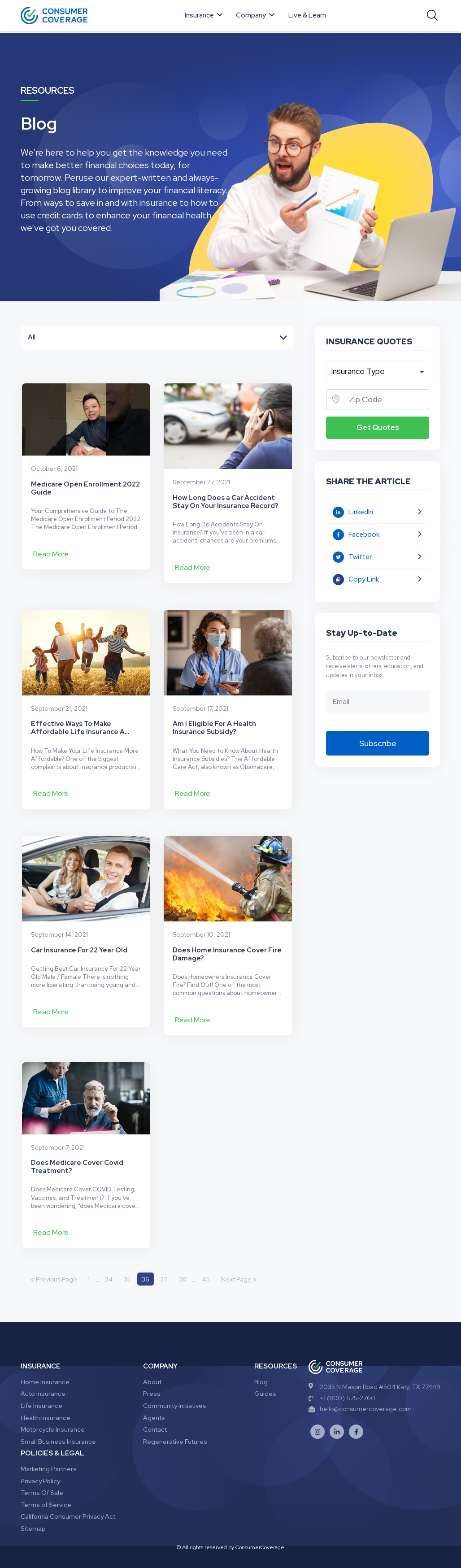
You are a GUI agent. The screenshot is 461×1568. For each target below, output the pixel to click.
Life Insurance (41, 1384)
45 (208, 1257)
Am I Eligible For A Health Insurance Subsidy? (214, 710)
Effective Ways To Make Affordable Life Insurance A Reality (78, 710)
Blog (261, 1360)
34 (109, 1257)
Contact (155, 1407)
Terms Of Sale (42, 1471)
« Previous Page (54, 1257)
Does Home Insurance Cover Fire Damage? (227, 927)
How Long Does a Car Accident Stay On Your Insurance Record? (225, 492)
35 (127, 1257)
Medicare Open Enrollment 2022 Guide (85, 492)
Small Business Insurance (58, 1420)
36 (146, 1257)
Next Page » (240, 1257)
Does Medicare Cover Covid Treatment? (77, 1144)
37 (165, 1257)
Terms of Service (46, 1483)
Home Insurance (45, 1360)
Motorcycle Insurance (53, 1407)
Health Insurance (45, 1395)
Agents (154, 1395)
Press (152, 1372)
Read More (51, 558)
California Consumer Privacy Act (68, 1494)
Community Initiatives (174, 1384)
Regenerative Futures (175, 1420)
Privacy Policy (40, 1459)
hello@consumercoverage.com (360, 1387)
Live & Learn (307, 15)
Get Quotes (378, 427)
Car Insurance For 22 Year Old (79, 923)
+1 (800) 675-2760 (342, 1376)
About (152, 1360)
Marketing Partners (49, 1447)
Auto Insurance (43, 1372)
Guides (265, 1372)
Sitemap (33, 1507)
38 (183, 1257)
